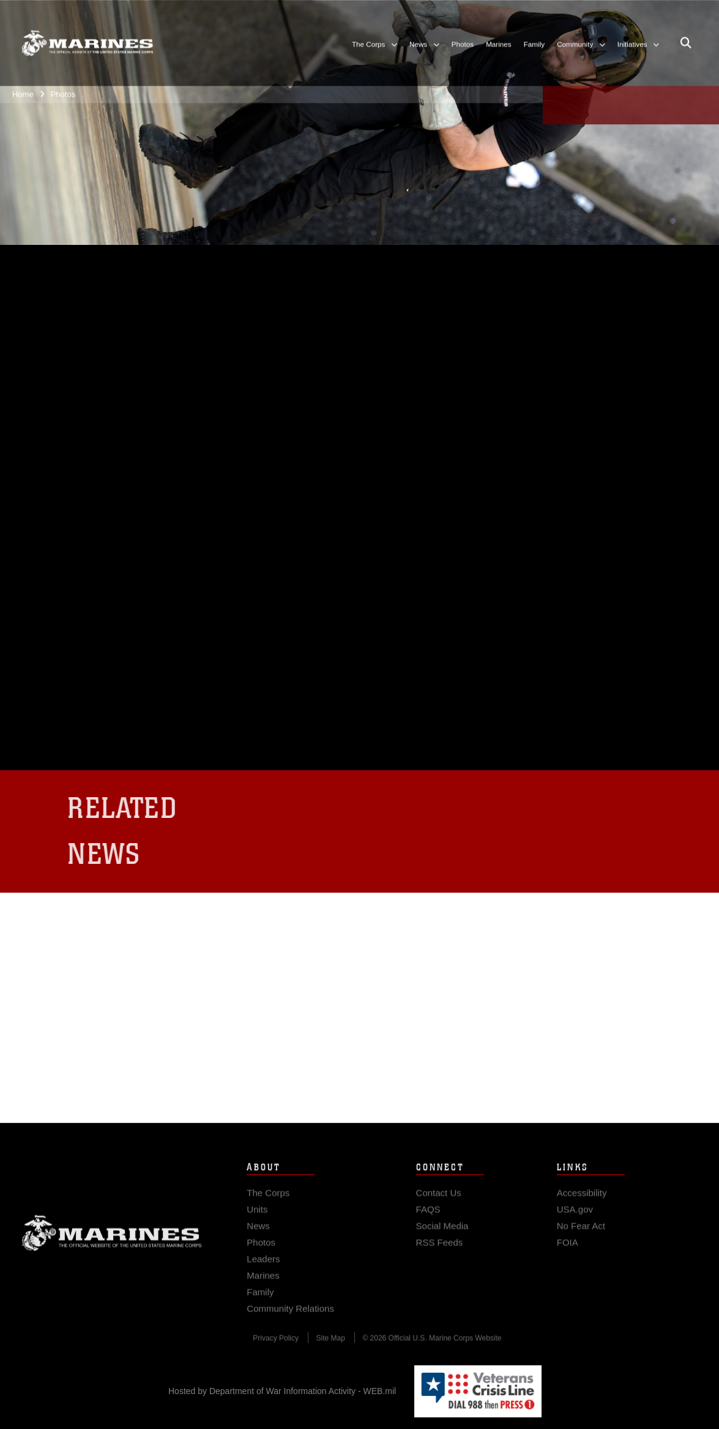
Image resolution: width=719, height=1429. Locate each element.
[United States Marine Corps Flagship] (87, 41)
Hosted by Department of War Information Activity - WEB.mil (282, 1391)
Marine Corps (111, 1244)
